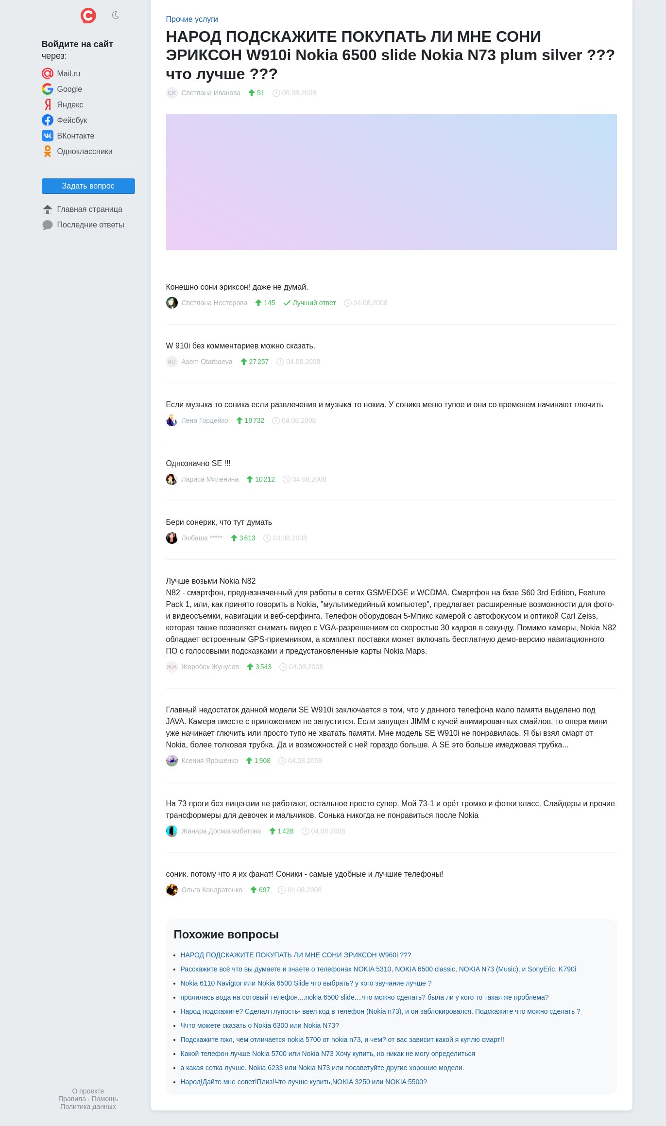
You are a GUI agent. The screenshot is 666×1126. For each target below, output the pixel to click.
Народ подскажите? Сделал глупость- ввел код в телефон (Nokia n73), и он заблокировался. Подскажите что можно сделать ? (381, 1011)
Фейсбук (64, 120)
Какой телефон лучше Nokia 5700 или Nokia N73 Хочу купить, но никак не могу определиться (328, 1053)
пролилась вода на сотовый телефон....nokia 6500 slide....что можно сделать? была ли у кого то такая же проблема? (365, 997)
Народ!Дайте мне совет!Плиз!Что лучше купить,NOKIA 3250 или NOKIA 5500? (304, 1082)
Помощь (105, 1099)
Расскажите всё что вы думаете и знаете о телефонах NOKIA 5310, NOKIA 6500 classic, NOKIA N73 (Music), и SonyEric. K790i (378, 969)
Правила (72, 1099)
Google (62, 89)
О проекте (88, 1091)
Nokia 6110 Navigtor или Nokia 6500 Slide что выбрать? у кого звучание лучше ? (306, 983)
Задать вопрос (88, 186)
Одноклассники (77, 151)
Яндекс (63, 104)
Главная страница (82, 209)
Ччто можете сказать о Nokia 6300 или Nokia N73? (260, 1025)
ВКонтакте (68, 135)
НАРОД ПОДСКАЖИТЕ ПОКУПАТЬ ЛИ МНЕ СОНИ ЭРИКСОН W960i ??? (296, 955)
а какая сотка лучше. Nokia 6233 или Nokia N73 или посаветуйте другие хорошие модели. (322, 1068)
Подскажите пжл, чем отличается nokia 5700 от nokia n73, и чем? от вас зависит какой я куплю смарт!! (342, 1039)
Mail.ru (61, 73)
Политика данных (88, 1106)
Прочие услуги (192, 19)
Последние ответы (83, 225)
